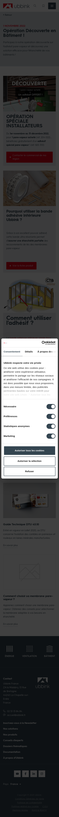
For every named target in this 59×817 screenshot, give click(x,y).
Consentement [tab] (12, 351)
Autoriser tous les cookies (29, 450)
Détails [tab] (29, 351)
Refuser (29, 471)
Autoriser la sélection (29, 461)
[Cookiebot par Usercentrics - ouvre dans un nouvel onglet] (42, 343)
